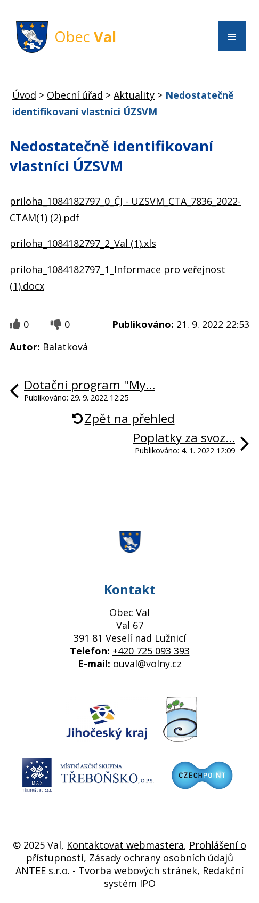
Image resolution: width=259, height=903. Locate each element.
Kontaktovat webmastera (125, 844)
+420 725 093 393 (151, 650)
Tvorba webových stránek (137, 870)
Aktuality (134, 95)
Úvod (24, 95)
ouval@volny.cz (147, 663)
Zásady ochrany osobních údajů (161, 857)
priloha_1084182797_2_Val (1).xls (83, 243)
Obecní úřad (75, 95)
